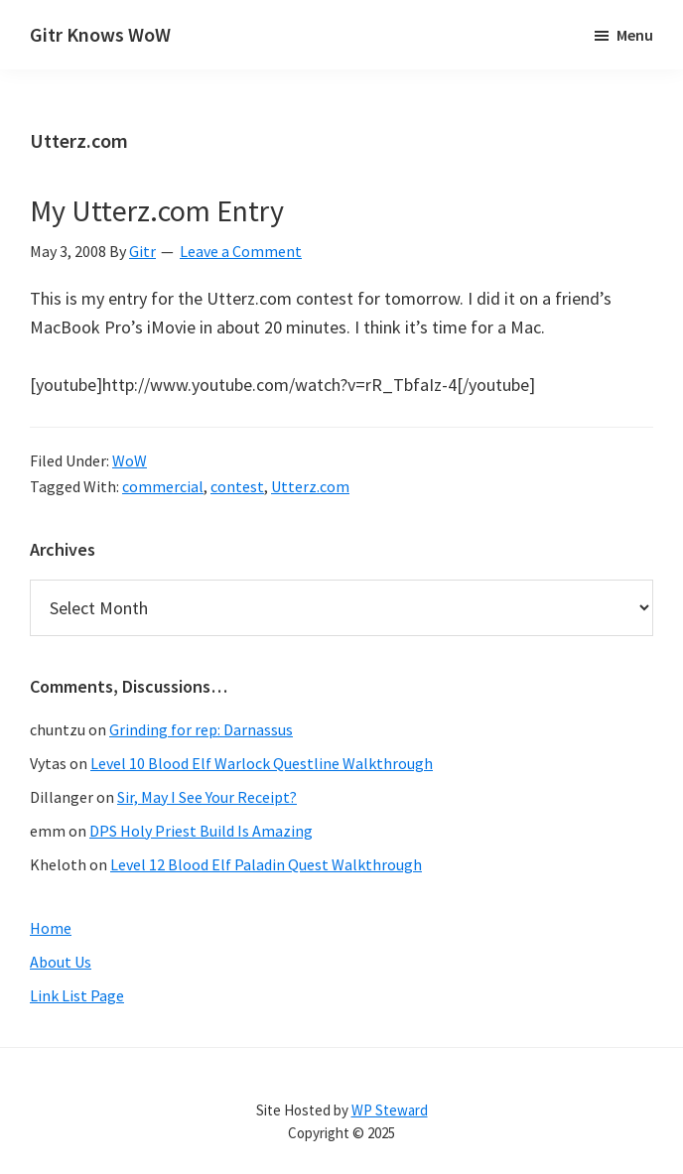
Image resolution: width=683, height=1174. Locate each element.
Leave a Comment (241, 251)
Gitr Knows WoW (100, 34)
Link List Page (77, 995)
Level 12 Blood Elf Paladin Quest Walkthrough (266, 864)
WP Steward (389, 1110)
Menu (634, 35)
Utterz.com (310, 486)
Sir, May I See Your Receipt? (207, 797)
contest (237, 486)
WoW (129, 460)
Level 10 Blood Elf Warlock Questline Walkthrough (261, 763)
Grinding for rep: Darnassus (201, 729)
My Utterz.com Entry (157, 210)
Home (50, 928)
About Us (60, 962)
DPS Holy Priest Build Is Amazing (201, 831)
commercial (163, 486)
